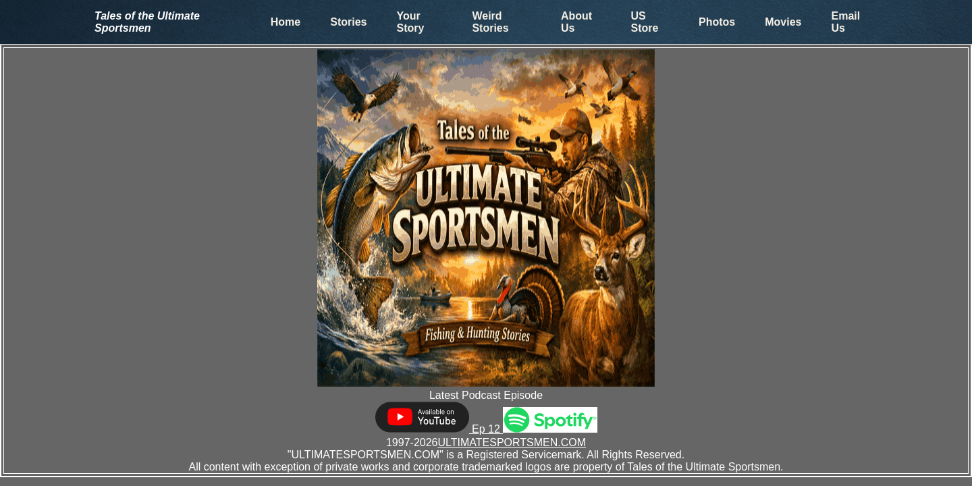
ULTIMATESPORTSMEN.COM (511, 442)
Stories (348, 22)
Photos (717, 22)
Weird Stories (490, 22)
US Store (645, 22)
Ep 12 (439, 429)
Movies (783, 22)
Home (285, 22)
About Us (576, 22)
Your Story (410, 22)
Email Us (846, 22)
